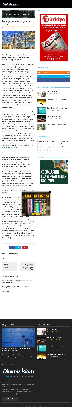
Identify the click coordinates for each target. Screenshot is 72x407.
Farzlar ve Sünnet (49, 144)
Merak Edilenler (64, 9)
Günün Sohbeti (60, 144)
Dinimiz (21, 9)
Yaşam (44, 9)
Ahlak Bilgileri (36, 9)
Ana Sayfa (14, 9)
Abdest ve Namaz (43, 141)
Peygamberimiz (42, 150)
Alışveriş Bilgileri (64, 141)
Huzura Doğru (53, 9)
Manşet (28, 9)
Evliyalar (40, 144)
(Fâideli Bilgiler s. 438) (9, 147)
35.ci (26, 64)
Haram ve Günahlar (43, 147)
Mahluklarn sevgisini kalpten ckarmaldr (28, 267)
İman (56, 150)
